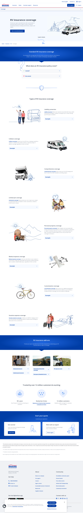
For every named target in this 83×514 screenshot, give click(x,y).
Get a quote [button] (71, 5)
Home (3, 43)
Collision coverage (13, 141)
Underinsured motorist (21, 373)
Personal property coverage (50, 228)
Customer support (27, 5)
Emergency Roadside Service (41, 374)
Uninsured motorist (21, 368)
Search (78, 5)
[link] (12, 481)
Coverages (41, 9)
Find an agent (65, 1)
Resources (35, 5)
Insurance (14, 5)
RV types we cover (61, 368)
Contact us (72, 1)
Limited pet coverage (13, 200)
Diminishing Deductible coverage (41, 369)
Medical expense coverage (15, 259)
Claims (20, 5)
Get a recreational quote (17, 31)
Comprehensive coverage (50, 171)
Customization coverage (49, 288)
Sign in (78, 1)
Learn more (11, 432)
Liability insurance (48, 112)
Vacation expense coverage (15, 318)
